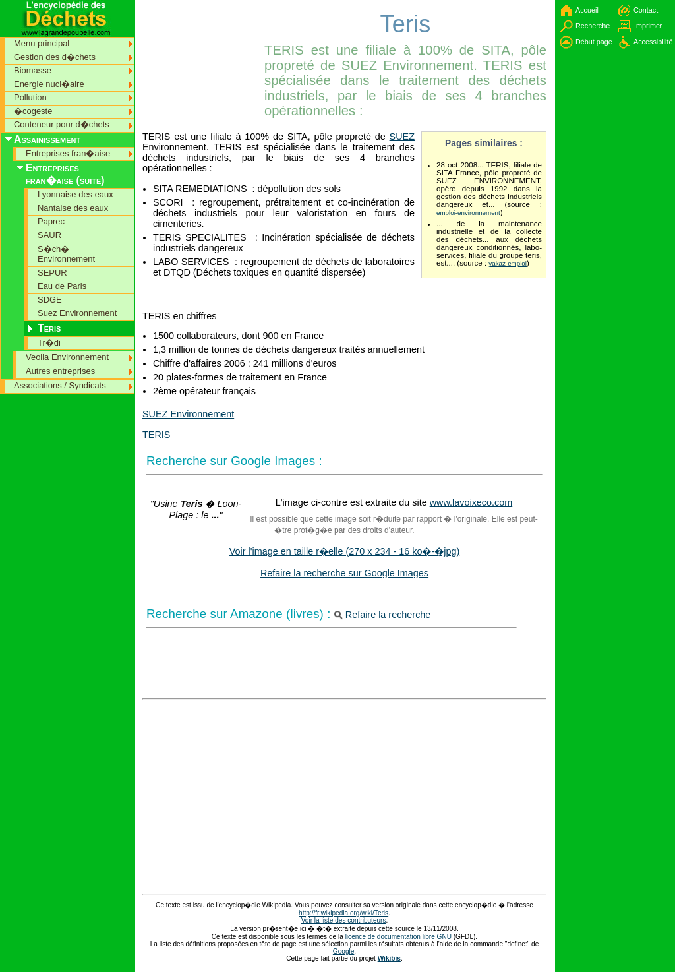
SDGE (50, 300)
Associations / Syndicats (60, 385)
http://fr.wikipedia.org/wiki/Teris (343, 913)
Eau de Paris (62, 286)
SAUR (49, 235)
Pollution (30, 97)
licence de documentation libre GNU (399, 936)
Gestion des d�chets (55, 57)
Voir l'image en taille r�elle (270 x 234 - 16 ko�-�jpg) (344, 551)
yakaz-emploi (507, 263)
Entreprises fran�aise (68, 153)
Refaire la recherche (382, 614)
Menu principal (41, 43)
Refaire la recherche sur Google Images (344, 573)
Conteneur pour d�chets (61, 124)
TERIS (156, 434)
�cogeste (33, 111)
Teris (49, 328)
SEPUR (52, 273)
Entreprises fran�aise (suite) (65, 174)
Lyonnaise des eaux (75, 194)
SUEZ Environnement (188, 414)
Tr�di (49, 343)
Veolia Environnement (67, 357)
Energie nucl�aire (49, 84)
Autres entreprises (60, 371)
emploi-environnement (468, 212)
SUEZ (402, 136)
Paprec (51, 221)
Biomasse (32, 70)
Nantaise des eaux (73, 208)
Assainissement (47, 139)
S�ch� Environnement (66, 254)
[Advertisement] (201, 29)
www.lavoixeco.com (471, 502)
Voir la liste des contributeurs (343, 920)
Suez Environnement (77, 313)
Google (344, 951)
